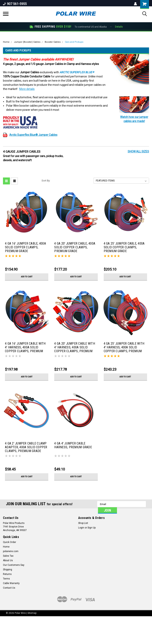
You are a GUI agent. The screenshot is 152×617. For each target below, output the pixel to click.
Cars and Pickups (74, 42)
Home (6, 42)
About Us (8, 560)
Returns (7, 574)
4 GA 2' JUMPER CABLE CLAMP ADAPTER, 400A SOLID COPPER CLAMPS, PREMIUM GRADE (26, 447)
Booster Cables (53, 42)
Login (81, 527)
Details (119, 26)
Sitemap (32, 613)
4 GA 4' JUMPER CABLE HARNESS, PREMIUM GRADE (73, 445)
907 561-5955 (15, 4)
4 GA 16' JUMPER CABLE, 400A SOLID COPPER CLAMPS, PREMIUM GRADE (25, 247)
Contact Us (9, 587)
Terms (6, 578)
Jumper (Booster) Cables (27, 42)
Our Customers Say (13, 565)
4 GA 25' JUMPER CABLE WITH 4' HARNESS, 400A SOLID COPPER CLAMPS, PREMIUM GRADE (124, 348)
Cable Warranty (11, 583)
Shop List (83, 523)
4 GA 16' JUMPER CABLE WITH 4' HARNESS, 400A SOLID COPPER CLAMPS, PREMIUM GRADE (25, 348)
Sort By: (46, 180)
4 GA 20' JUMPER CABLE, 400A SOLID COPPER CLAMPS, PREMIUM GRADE (74, 247)
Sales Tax (8, 555)
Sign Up (91, 527)
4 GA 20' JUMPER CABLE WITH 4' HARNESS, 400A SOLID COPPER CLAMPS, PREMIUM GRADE (74, 348)
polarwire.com (10, 551)
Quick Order (9, 542)
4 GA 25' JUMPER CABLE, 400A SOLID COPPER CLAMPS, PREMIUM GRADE (124, 247)
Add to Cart (26, 276)
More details (27, 89)
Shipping (7, 569)
